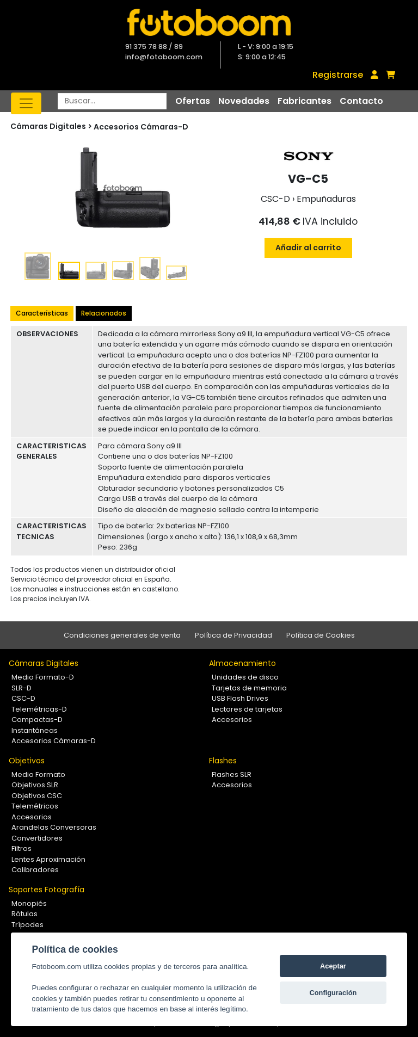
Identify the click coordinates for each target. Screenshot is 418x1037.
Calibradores (35, 870)
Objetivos (27, 760)
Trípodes (27, 924)
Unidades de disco (245, 677)
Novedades (243, 101)
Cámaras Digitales (43, 663)
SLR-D (21, 688)
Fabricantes (304, 101)
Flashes (223, 760)
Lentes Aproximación (48, 859)
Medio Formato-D (42, 677)
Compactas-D (37, 719)
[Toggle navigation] (26, 103)
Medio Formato (38, 774)
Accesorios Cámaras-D (141, 126)
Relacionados (103, 313)
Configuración (333, 993)
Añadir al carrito (308, 247)
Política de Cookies (320, 635)
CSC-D (23, 698)
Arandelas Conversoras (53, 827)
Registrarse (337, 75)
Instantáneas (34, 730)
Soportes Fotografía (46, 889)
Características (42, 313)
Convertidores (37, 838)
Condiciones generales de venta (122, 635)
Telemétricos (34, 806)
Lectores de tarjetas (247, 709)
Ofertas (192, 101)
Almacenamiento (242, 663)
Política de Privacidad (233, 635)
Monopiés (29, 903)
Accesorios (232, 719)
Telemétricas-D (39, 709)
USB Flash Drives (240, 698)
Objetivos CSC (36, 796)
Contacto (361, 101)
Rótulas (24, 914)
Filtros (21, 848)
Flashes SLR (231, 774)
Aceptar (333, 966)
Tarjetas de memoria (249, 688)
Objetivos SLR (34, 785)
